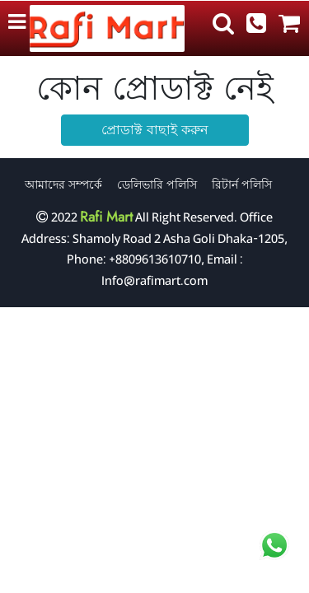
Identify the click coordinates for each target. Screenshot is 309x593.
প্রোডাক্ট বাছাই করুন (154, 129)
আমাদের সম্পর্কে (63, 184)
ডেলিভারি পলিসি (157, 184)
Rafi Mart (106, 216)
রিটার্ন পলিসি (242, 184)
